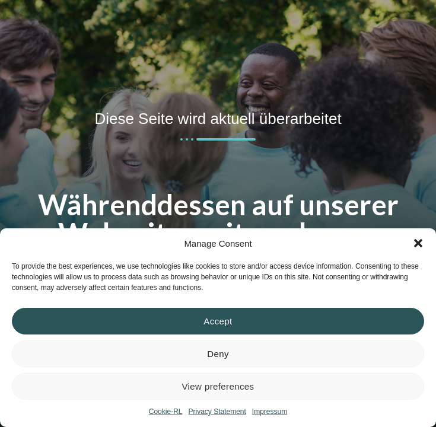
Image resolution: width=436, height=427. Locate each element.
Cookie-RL (166, 411)
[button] (418, 243)
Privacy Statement (217, 411)
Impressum (269, 411)
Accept (217, 321)
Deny (218, 354)
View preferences (218, 386)
